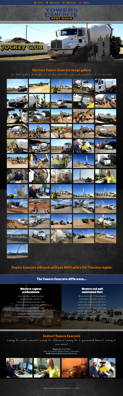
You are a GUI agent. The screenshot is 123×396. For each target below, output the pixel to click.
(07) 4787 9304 (64, 349)
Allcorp (72, 388)
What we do (52, 3)
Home (38, 3)
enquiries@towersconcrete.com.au (64, 353)
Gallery (84, 3)
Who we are (69, 3)
